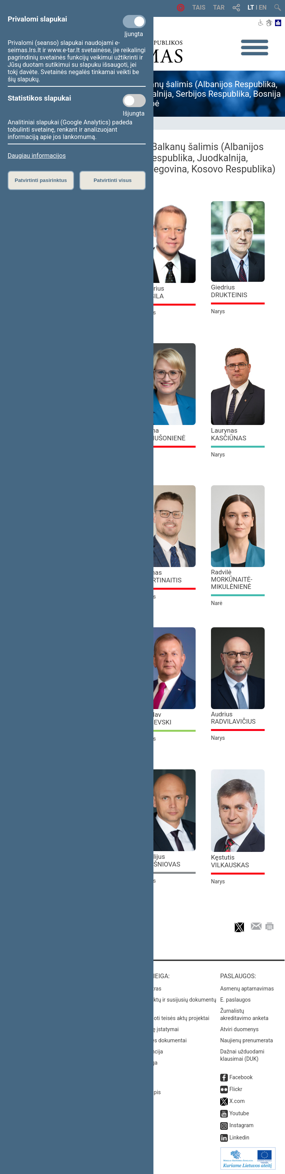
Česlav (156, 718)
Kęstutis (230, 861)
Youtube (239, 1113)
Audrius (233, 718)
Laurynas (228, 434)
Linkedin (239, 1137)
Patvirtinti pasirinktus (41, 180)
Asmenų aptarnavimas (247, 988)
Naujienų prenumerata (246, 1040)
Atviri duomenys (239, 1029)
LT (251, 7)
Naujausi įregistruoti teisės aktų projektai (160, 1018)
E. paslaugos (235, 1000)
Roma (163, 434)
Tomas (161, 576)
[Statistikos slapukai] (134, 100)
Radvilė (231, 579)
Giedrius (229, 291)
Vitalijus (161, 860)
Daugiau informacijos (37, 155)
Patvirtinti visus (113, 180)
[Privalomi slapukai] (134, 21)
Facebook (241, 1077)
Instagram (241, 1125)
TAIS (198, 7)
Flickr (235, 1089)
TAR (219, 7)
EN (263, 7)
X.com (237, 1101)
